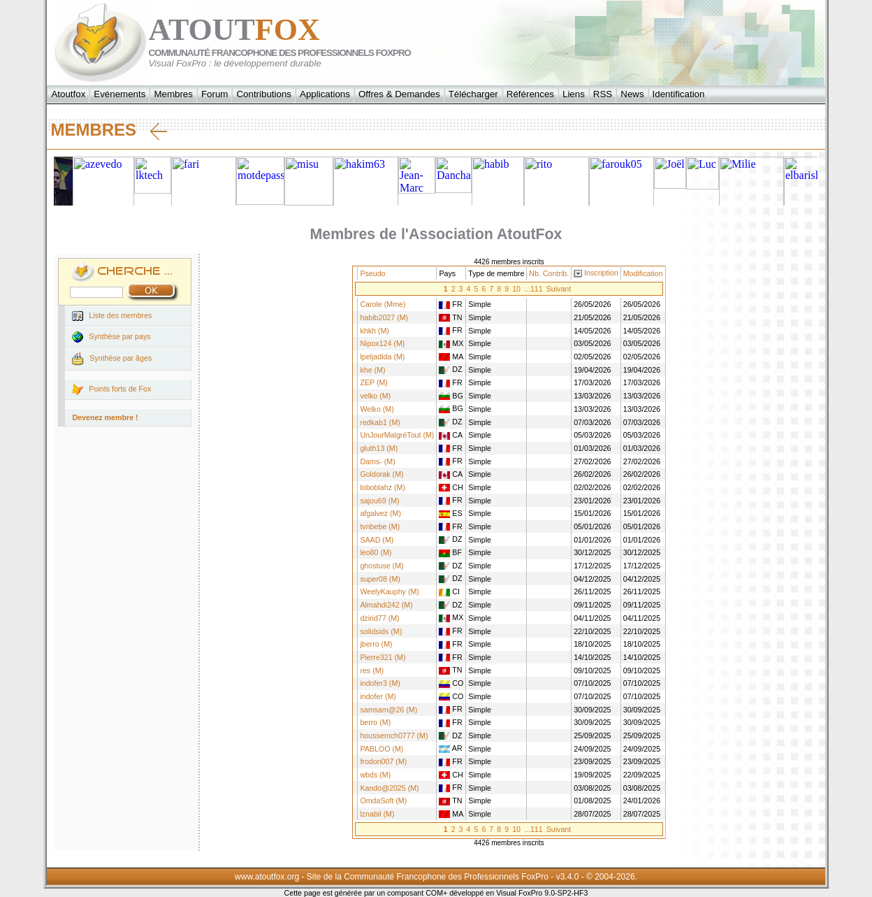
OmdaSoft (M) (383, 800)
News (632, 94)
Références (530, 94)
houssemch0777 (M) (394, 735)
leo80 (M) (375, 552)
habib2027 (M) (384, 317)
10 (516, 289)
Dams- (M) (377, 461)
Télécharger (473, 94)
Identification (679, 94)
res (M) (372, 670)
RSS (602, 94)
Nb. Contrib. (549, 273)
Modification (643, 273)
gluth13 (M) (379, 448)
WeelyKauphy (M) (389, 591)
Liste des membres (112, 316)
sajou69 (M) (379, 500)
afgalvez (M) (380, 513)
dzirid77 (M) (379, 618)
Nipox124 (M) (382, 343)
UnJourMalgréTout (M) (397, 435)
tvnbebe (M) (380, 526)
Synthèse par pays (111, 337)
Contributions (263, 94)
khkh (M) (374, 330)
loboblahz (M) (382, 487)
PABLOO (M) (381, 749)
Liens (573, 94)
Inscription (601, 272)
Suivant (559, 289)
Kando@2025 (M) (389, 788)
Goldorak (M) (381, 474)
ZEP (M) (373, 382)
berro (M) (375, 722)
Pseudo (372, 273)
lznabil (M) (377, 814)
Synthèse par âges (112, 359)
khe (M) (372, 370)
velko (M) (375, 396)
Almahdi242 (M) (386, 605)
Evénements (119, 94)
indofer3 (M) (380, 683)
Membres (173, 94)
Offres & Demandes (399, 94)
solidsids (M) (381, 631)
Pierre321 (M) (382, 657)
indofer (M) (378, 696)
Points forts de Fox (111, 389)
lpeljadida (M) (382, 356)
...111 (533, 289)
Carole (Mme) (382, 304)
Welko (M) (376, 409)
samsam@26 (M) (388, 709)
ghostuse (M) (381, 565)
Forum (214, 94)
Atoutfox (68, 94)
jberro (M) (376, 644)
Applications (325, 94)
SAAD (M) (376, 540)
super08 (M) (380, 579)
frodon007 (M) (383, 761)
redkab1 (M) (380, 422)
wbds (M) (375, 774)
